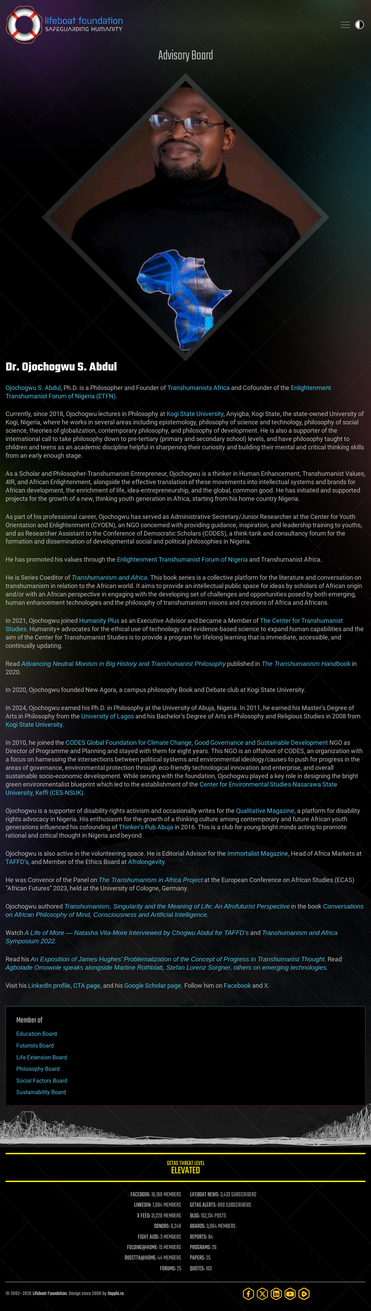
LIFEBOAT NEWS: (204, 1194)
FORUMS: (168, 1268)
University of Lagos (107, 716)
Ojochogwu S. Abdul (33, 387)
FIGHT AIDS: (148, 1237)
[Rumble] (304, 1294)
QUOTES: (197, 1268)
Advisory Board (185, 56)
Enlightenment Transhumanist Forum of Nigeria (182, 559)
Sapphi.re (116, 1294)
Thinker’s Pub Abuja (146, 827)
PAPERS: (197, 1258)
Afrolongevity (146, 861)
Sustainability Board (41, 1092)
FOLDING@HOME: (142, 1247)
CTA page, (87, 985)
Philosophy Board (38, 1069)
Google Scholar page (152, 985)
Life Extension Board (41, 1057)
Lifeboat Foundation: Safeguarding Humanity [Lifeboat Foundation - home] (168, 25)
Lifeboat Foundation (50, 1294)
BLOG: (195, 1216)
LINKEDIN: (142, 1205)
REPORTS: (198, 1237)
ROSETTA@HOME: (141, 1258)
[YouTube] (290, 1294)
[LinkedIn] (276, 1294)
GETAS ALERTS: (203, 1205)
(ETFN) (106, 396)
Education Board (36, 1034)
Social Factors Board (41, 1080)
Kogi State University (195, 413)
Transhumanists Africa (198, 387)
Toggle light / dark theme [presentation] (359, 24)
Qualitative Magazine (265, 810)
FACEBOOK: (140, 1194)
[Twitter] (262, 1294)
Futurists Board (35, 1045)
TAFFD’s (17, 861)
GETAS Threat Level (185, 1168)
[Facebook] (248, 1294)
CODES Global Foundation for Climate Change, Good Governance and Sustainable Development (197, 742)
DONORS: (162, 1226)
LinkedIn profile (49, 985)
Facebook (237, 985)
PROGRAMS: (200, 1247)
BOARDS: (197, 1226)
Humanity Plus (99, 620)
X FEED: (143, 1216)
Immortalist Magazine (257, 853)
